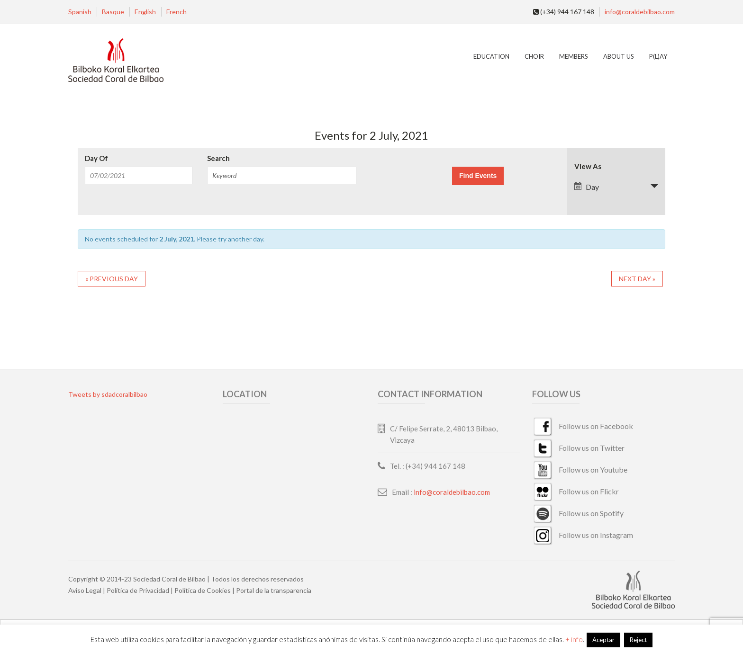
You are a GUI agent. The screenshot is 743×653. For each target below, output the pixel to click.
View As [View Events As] (587, 166)
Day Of (96, 158)
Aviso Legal (84, 590)
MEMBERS (573, 56)
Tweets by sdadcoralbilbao (107, 394)
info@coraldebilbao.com (640, 12)
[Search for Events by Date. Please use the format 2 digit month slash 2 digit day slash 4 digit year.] (139, 175)
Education (491, 56)
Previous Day (111, 279)
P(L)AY (658, 56)
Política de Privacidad (138, 590)
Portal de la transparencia (273, 590)
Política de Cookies (202, 590)
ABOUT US (618, 56)
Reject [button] (638, 640)
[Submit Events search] (478, 176)
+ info (574, 639)
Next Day (637, 279)
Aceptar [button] (603, 640)
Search (218, 158)
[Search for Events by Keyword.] (281, 175)
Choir (534, 56)
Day (586, 186)
